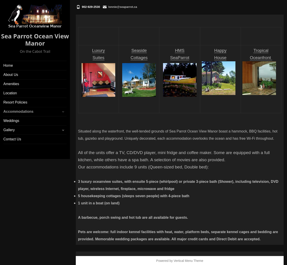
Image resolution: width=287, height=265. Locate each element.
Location (10, 93)
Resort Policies (15, 102)
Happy (220, 50)
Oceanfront (261, 57)
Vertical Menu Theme (188, 261)
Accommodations (18, 111)
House (220, 57)
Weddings (11, 121)
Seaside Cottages (139, 72)
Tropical (260, 50)
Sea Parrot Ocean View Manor (35, 39)
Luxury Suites (98, 72)
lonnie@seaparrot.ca (122, 7)
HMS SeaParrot (180, 72)
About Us (10, 75)
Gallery (9, 130)
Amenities (11, 84)
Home (8, 65)
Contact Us (12, 139)
